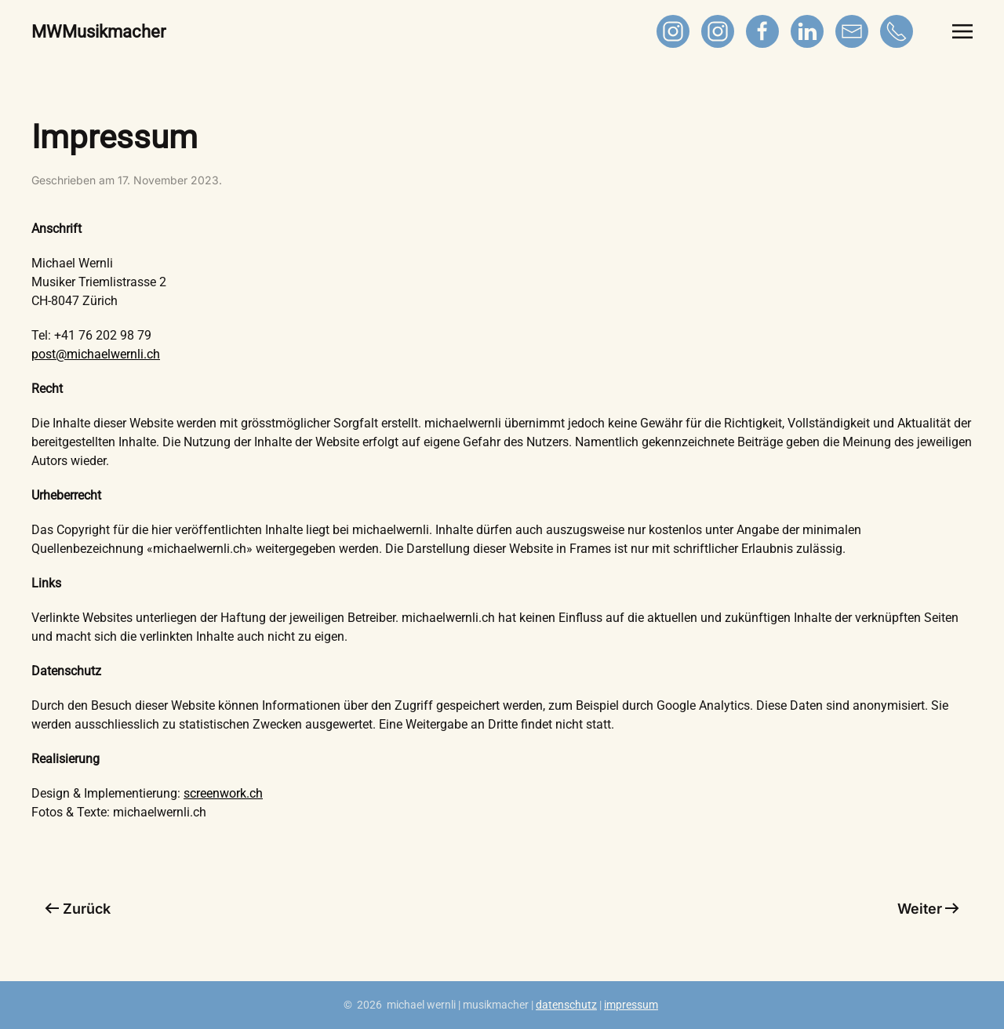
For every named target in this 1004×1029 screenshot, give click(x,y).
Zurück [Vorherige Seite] (78, 908)
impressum (631, 1004)
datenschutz (566, 1004)
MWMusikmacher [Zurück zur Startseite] (98, 32)
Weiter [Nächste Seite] (928, 908)
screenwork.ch (223, 793)
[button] (962, 31)
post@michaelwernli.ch (95, 354)
